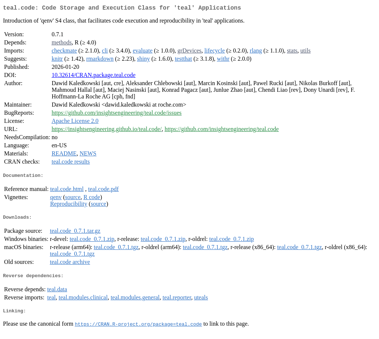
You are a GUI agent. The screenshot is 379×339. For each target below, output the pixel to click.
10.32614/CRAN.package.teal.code (93, 76)
